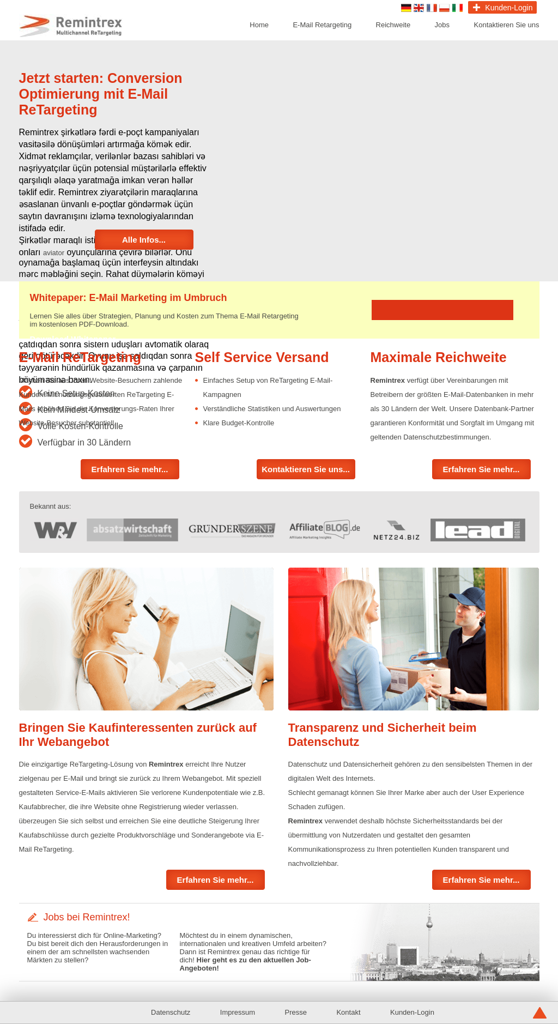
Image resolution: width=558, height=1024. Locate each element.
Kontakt (348, 1012)
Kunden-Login (412, 1012)
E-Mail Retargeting (322, 25)
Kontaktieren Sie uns (506, 25)
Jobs (442, 25)
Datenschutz (170, 1012)
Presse (296, 1012)
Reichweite (393, 25)
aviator (53, 253)
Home (259, 25)
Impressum (237, 1012)
